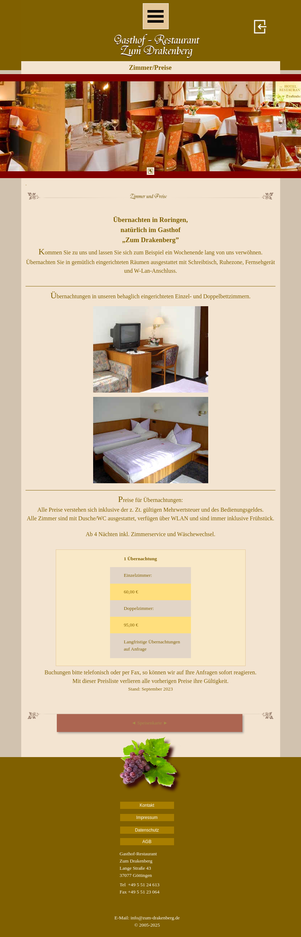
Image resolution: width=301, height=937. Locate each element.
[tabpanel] (150, 126)
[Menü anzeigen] (156, 16)
